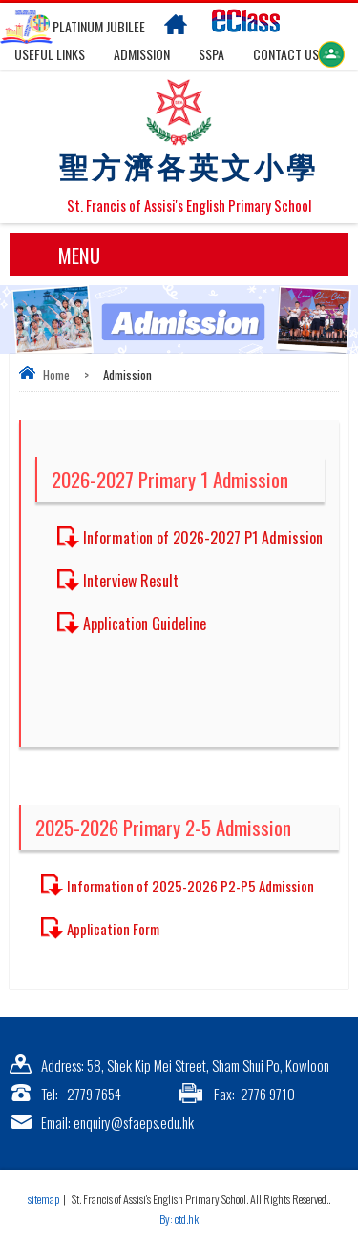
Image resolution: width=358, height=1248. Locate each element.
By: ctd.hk (179, 1219)
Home (56, 374)
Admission (142, 54)
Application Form (113, 928)
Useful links (49, 54)
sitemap (43, 1199)
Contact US (286, 54)
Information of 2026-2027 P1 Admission (203, 537)
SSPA (211, 54)
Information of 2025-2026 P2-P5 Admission (190, 885)
